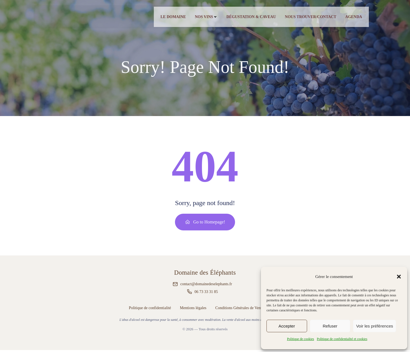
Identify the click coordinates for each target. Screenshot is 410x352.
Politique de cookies (300, 339)
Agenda (352, 17)
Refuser (330, 326)
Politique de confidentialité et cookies (342, 339)
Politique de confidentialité (150, 309)
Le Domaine (172, 17)
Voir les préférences (374, 326)
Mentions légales (193, 309)
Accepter (286, 326)
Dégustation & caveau (250, 17)
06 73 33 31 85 (206, 293)
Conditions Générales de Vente (239, 309)
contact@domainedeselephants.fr (206, 286)
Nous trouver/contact (309, 17)
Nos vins (205, 17)
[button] (399, 276)
